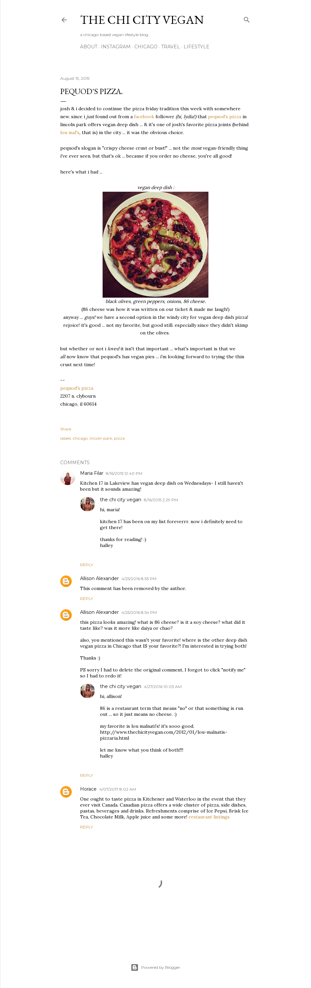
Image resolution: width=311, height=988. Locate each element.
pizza (119, 438)
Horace (88, 789)
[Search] (247, 18)
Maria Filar (91, 473)
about (88, 47)
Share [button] (65, 428)
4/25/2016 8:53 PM (138, 578)
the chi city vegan (142, 19)
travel (170, 47)
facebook (144, 117)
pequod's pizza (224, 117)
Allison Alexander (99, 578)
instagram (116, 47)
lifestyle (196, 47)
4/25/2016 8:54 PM (139, 612)
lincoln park (101, 438)
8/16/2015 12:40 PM (124, 473)
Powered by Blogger (155, 967)
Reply (86, 564)
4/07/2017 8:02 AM (117, 789)
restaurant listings (209, 817)
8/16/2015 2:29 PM (161, 499)
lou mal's (69, 132)
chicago (145, 47)
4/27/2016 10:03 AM (163, 686)
